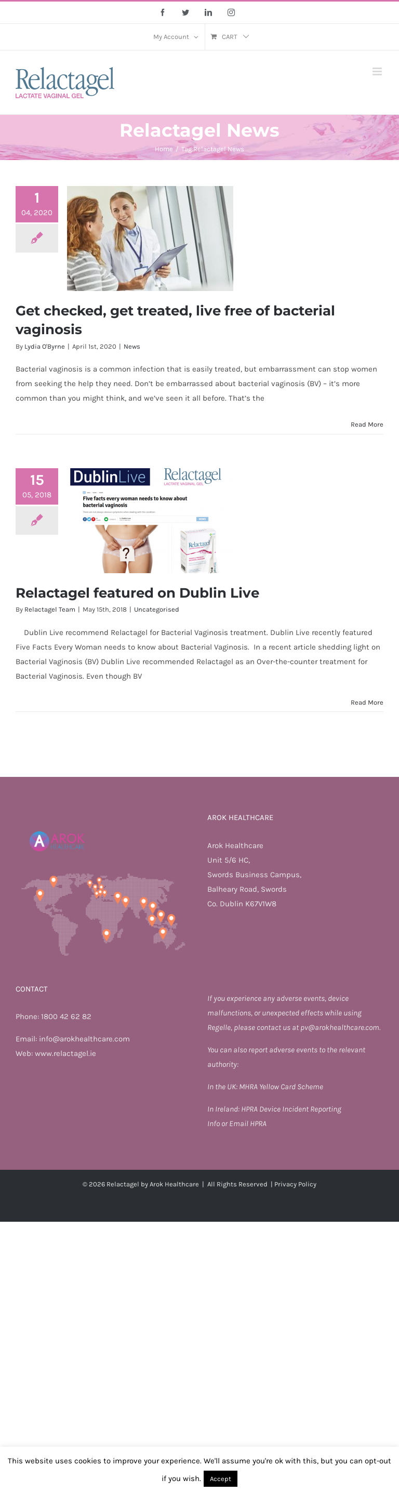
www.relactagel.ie (65, 1053)
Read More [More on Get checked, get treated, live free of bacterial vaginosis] (367, 424)
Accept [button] (220, 1479)
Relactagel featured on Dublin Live (137, 593)
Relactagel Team (49, 609)
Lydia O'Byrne (44, 346)
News (132, 346)
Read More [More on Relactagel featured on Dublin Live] (367, 702)
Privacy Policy (295, 1184)
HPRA (250, 1109)
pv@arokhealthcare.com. (340, 1027)
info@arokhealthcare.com (84, 1038)
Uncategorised (156, 609)
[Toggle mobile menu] (378, 71)
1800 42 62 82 (66, 1016)
